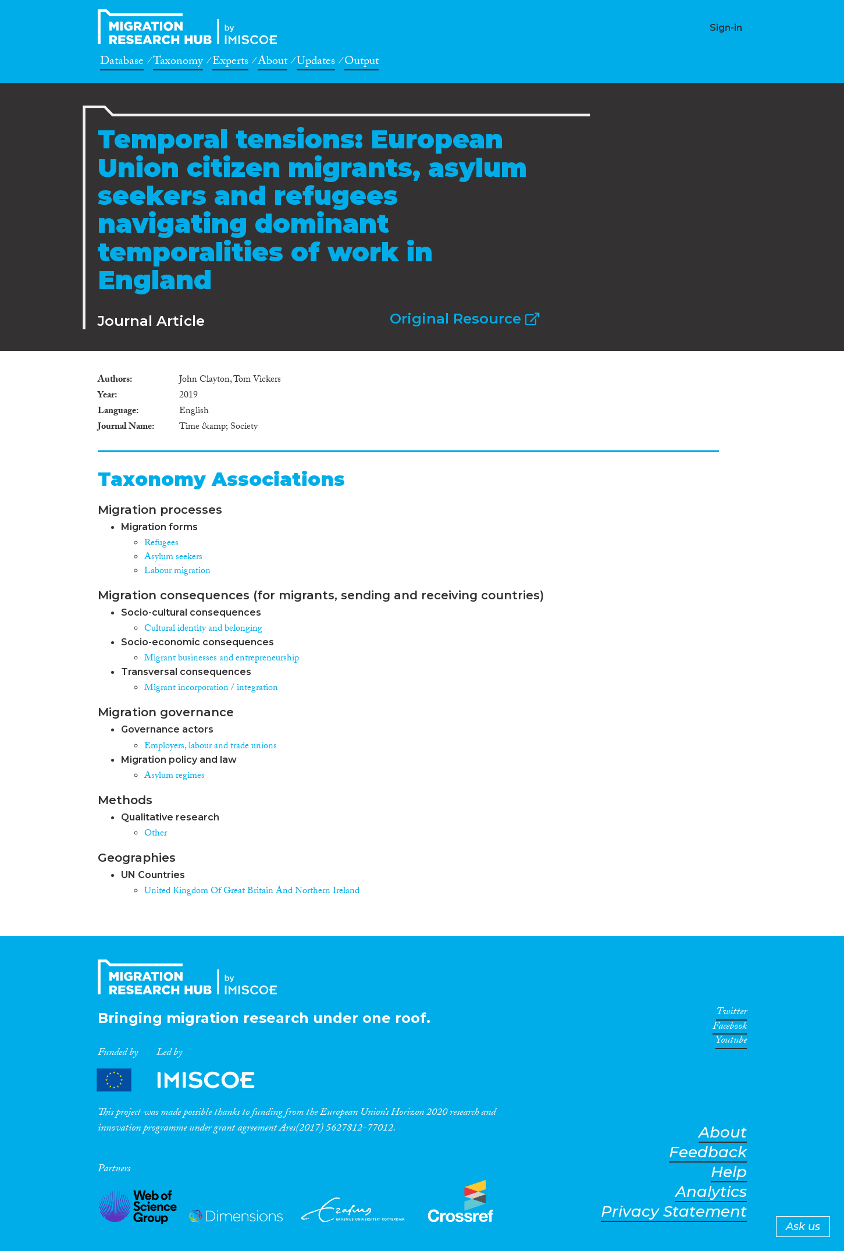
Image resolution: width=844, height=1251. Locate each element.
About (272, 62)
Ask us (803, 1226)
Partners (185, 1080)
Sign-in (726, 27)
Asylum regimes (174, 776)
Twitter (731, 1014)
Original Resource (464, 318)
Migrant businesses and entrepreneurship (221, 659)
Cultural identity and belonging (203, 629)
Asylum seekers (173, 558)
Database (122, 62)
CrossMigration (191, 26)
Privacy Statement (674, 1212)
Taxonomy (178, 62)
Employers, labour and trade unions (210, 747)
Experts (230, 62)
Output (361, 62)
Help (729, 1172)
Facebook (730, 1028)
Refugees (161, 544)
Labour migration (177, 572)
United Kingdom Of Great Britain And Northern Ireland (251, 892)
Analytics (711, 1192)
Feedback (708, 1152)
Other (155, 834)
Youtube (731, 1042)
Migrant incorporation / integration (211, 688)
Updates (316, 62)
